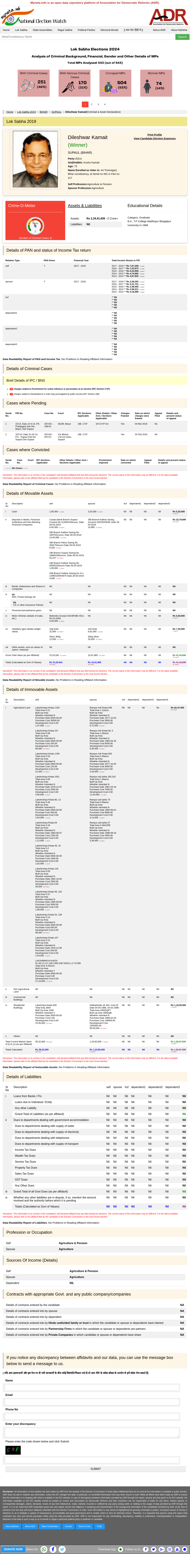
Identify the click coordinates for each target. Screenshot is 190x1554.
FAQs (99, 1526)
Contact (68, 1526)
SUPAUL (56, 111)
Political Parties (86, 29)
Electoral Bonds (109, 29)
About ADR (159, 29)
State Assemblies (42, 29)
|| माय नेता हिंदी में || (133, 29)
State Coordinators (50, 1526)
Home (6, 29)
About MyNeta (179, 29)
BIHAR (44, 111)
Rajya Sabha (65, 29)
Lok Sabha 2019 (26, 111)
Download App (107, 1549)
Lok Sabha (21, 29)
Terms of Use (85, 1526)
